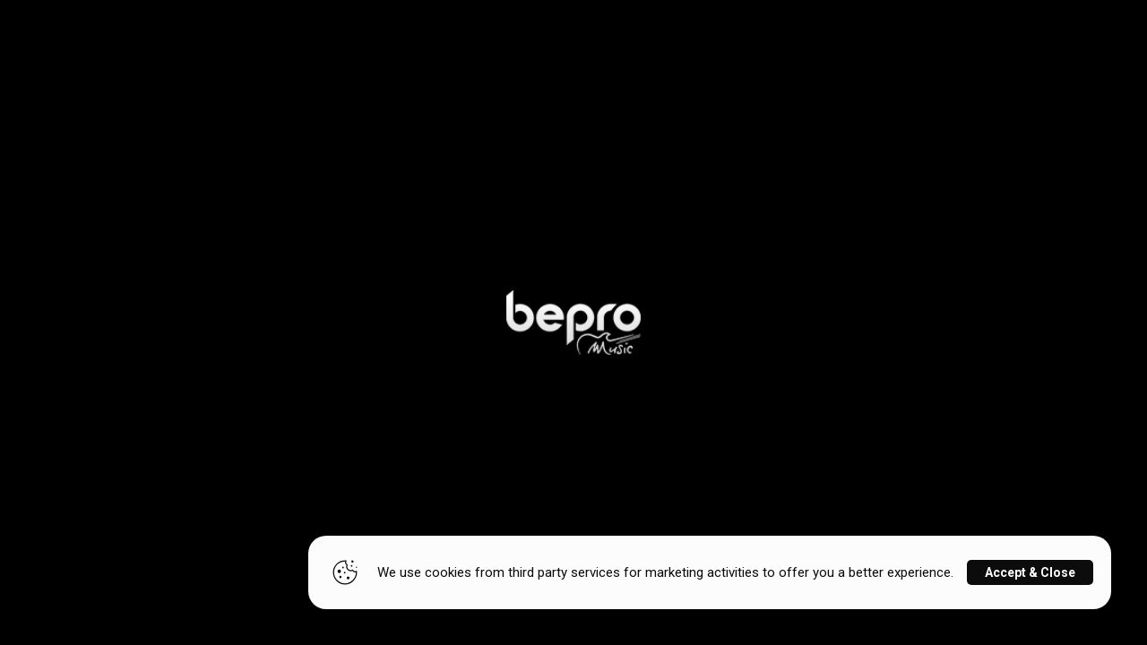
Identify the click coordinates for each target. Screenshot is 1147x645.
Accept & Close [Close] (1030, 572)
